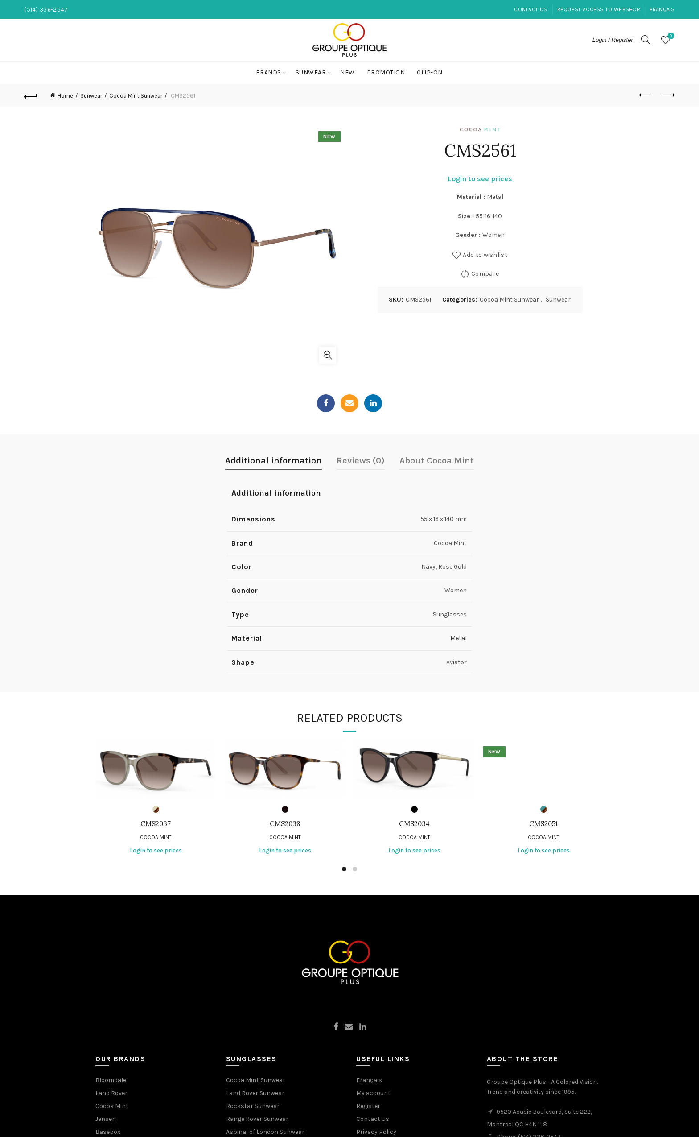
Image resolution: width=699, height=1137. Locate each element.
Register (368, 1106)
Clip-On (430, 72)
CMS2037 (155, 824)
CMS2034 (414, 824)
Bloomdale (110, 1080)
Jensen (105, 1119)
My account (373, 1093)
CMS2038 (285, 824)
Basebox (107, 1132)
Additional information (273, 460)
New (347, 72)
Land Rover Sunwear (255, 1093)
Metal (458, 638)
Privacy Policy (376, 1132)
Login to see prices (480, 178)
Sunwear (311, 72)
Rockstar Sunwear (253, 1106)
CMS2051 (543, 824)
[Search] (646, 39)
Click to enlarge (327, 355)
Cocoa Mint (156, 837)
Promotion (386, 72)
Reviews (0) (361, 460)
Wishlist (669, 36)
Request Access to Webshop (598, 9)
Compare (485, 273)
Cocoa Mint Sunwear (135, 95)
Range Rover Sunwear (257, 1119)
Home (65, 95)
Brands (268, 72)
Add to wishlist (485, 254)
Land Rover (111, 1093)
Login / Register (612, 40)
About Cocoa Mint (436, 460)
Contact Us (530, 9)
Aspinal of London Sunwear (265, 1132)
